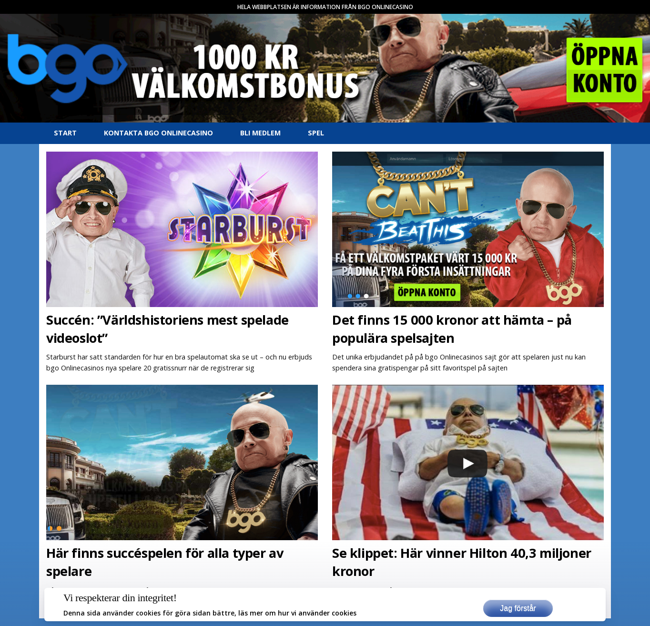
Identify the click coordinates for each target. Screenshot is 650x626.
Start (65, 132)
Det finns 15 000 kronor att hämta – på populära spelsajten (452, 329)
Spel (316, 132)
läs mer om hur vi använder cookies (297, 612)
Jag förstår (518, 608)
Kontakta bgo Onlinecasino (158, 132)
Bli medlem (260, 132)
